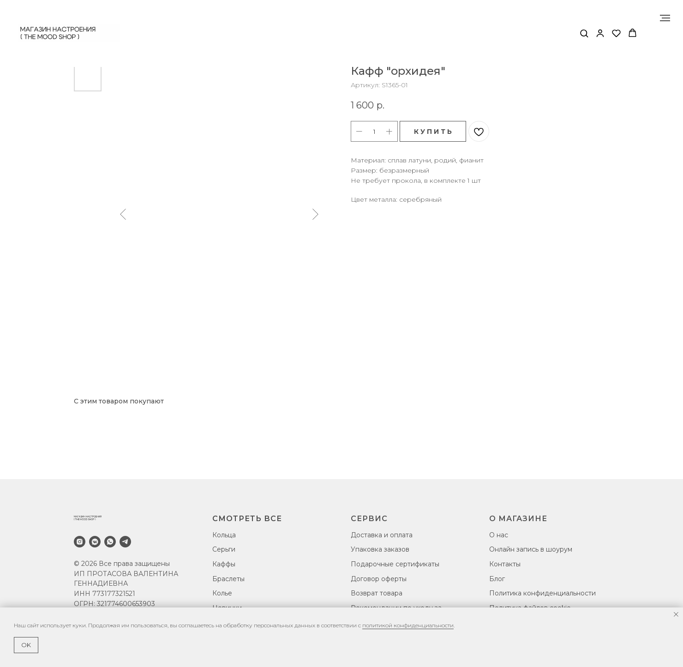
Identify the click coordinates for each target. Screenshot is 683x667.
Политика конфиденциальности (542, 593)
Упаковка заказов (380, 549)
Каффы (223, 564)
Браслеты (228, 579)
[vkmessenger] (95, 541)
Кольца (224, 535)
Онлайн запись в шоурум (530, 549)
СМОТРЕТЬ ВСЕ (247, 518)
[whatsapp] (110, 541)
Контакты (505, 564)
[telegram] (125, 541)
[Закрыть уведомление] (676, 614)
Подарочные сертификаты (395, 564)
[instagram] (79, 541)
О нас (498, 535)
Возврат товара (376, 593)
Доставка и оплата (382, 535)
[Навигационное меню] (665, 18)
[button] (584, 33)
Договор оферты (379, 579)
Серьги (223, 549)
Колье (222, 593)
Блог (497, 579)
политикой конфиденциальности (408, 625)
